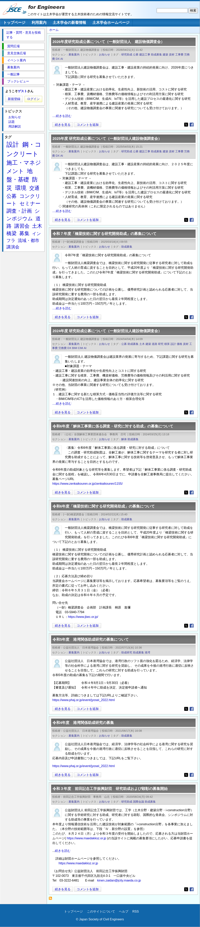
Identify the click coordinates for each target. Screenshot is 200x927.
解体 (124, 439)
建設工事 (144, 54)
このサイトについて (101, 911)
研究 (160, 343)
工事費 (179, 54)
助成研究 (126, 652)
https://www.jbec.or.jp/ (83, 616)
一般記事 (13, 74)
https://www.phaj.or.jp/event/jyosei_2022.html (83, 700)
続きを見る (63, 124)
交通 (34, 188)
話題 (11, 121)
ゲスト (22, 91)
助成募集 (156, 54)
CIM (80, 348)
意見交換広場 (16, 53)
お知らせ (104, 54)
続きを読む (63, 850)
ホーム (54, 29)
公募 (135, 54)
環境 (20, 188)
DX (58, 58)
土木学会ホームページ (110, 23)
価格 (179, 343)
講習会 (21, 226)
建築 (165, 54)
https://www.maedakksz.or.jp (86, 838)
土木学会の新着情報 (69, 23)
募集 (24, 233)
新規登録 (14, 99)
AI (61, 58)
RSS (135, 911)
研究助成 (126, 54)
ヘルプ (123, 911)
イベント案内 (16, 60)
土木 (142, 343)
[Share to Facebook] (192, 125)
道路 (154, 343)
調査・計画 (19, 211)
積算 (167, 343)
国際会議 (138, 801)
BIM (74, 348)
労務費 (62, 348)
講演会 (12, 246)
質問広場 (13, 46)
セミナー (30, 203)
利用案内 (39, 23)
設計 (173, 343)
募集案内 (74, 54)
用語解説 (14, 126)
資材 (171, 54)
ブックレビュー (18, 81)
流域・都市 (28, 240)
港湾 (147, 652)
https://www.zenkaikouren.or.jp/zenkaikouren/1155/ (87, 483)
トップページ (14, 23)
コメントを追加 (88, 124)
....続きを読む (61, 116)
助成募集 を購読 (51, 899)
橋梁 (11, 233)
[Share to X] (186, 125)
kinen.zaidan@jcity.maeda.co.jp (119, 880)
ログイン (33, 99)
